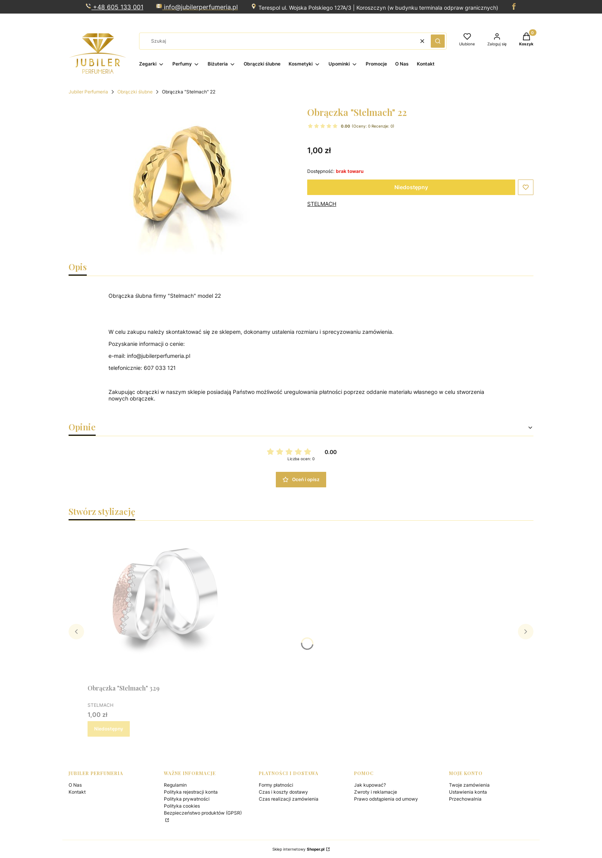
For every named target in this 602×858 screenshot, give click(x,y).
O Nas (75, 785)
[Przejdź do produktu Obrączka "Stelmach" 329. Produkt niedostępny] (165, 603)
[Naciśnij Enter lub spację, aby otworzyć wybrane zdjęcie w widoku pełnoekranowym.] (181, 180)
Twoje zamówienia (469, 785)
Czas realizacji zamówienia (288, 799)
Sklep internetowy (298, 849)
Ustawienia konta (468, 792)
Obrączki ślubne (135, 92)
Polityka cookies (182, 806)
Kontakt (77, 792)
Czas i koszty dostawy (283, 792)
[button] (438, 41)
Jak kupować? (370, 785)
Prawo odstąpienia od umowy (386, 799)
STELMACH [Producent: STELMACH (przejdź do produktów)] (321, 203)
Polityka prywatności (187, 799)
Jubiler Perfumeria (88, 92)
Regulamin (175, 785)
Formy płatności (276, 785)
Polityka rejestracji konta (191, 792)
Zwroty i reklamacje (375, 792)
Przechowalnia (465, 799)
